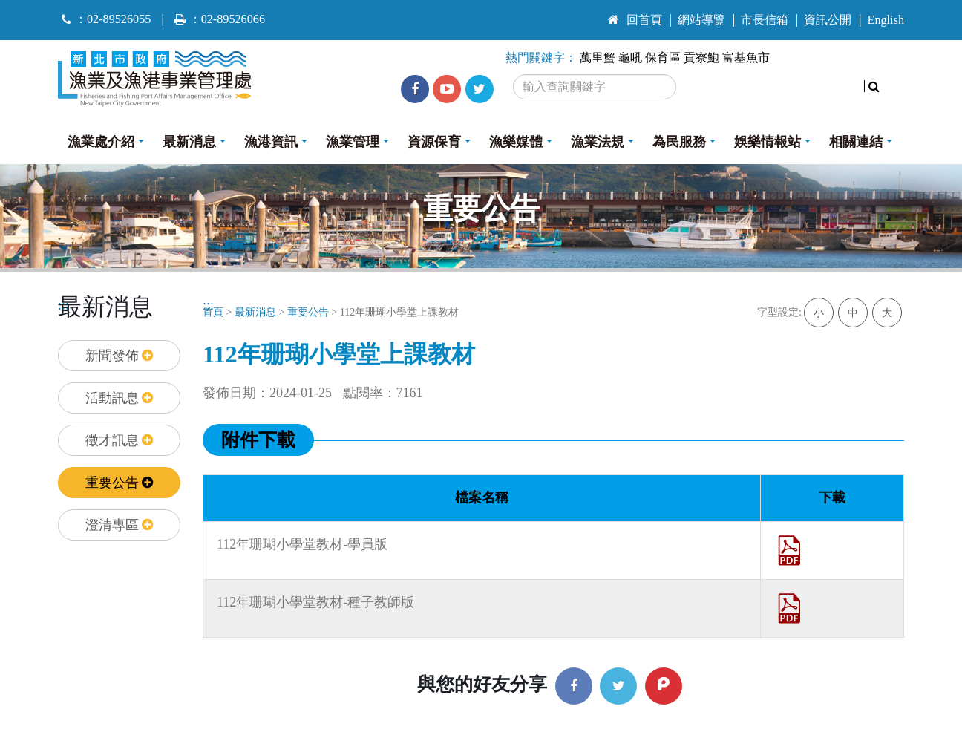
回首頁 (635, 20)
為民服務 (679, 141)
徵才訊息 (119, 440)
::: (583, 13)
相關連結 (856, 141)
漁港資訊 (271, 141)
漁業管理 (352, 141)
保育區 (663, 58)
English (886, 20)
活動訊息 (119, 398)
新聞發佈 (119, 355)
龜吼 (630, 58)
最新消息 (189, 141)
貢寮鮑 (701, 58)
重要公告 (119, 482)
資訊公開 (827, 20)
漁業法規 (597, 141)
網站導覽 (701, 20)
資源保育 (434, 141)
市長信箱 (764, 20)
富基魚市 (746, 58)
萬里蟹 (597, 58)
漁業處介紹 (101, 141)
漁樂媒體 (516, 141)
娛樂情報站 (767, 141)
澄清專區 (119, 524)
